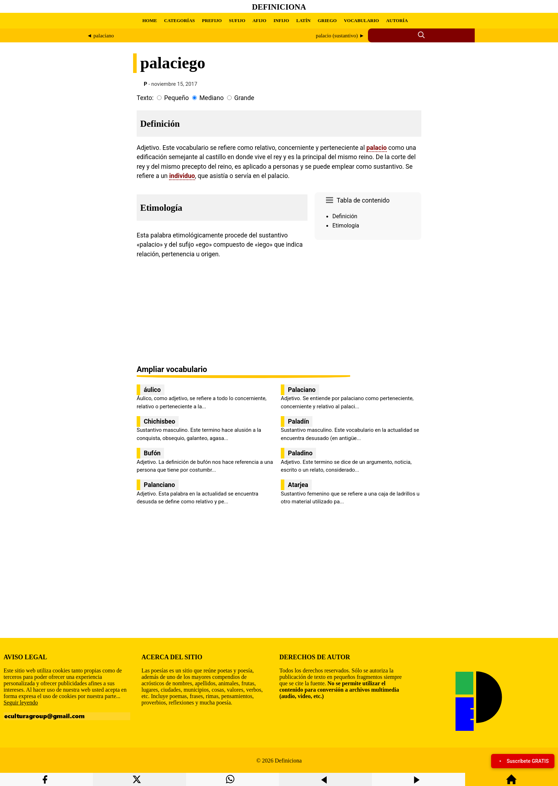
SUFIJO (237, 20)
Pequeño (176, 97)
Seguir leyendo (21, 702)
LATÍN (303, 20)
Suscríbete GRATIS (523, 761)
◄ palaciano (100, 35)
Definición (344, 216)
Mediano (211, 97)
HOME (149, 20)
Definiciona (279, 6)
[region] (368, 303)
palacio (377, 147)
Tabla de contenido (363, 200)
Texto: (145, 97)
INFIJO (281, 20)
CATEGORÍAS (179, 20)
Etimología (345, 225)
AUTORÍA (397, 20)
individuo (182, 175)
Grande (244, 97)
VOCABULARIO (361, 20)
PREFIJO (212, 20)
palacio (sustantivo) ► (340, 35)
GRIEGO (327, 20)
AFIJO (259, 20)
